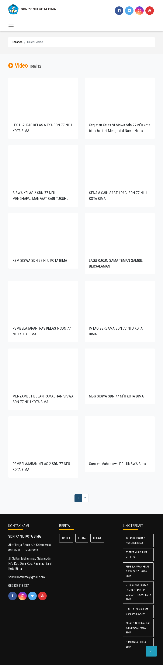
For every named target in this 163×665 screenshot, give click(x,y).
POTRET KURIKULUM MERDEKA (136, 555)
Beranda (17, 42)
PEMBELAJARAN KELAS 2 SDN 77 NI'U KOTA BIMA (137, 571)
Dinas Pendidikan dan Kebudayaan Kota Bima (138, 628)
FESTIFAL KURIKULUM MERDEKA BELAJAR (137, 611)
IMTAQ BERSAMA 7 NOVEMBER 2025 (135, 540)
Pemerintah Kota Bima (136, 644)
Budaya (97, 538)
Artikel (66, 538)
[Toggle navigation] (11, 25)
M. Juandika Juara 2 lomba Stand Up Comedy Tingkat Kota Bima (138, 592)
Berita (82, 538)
